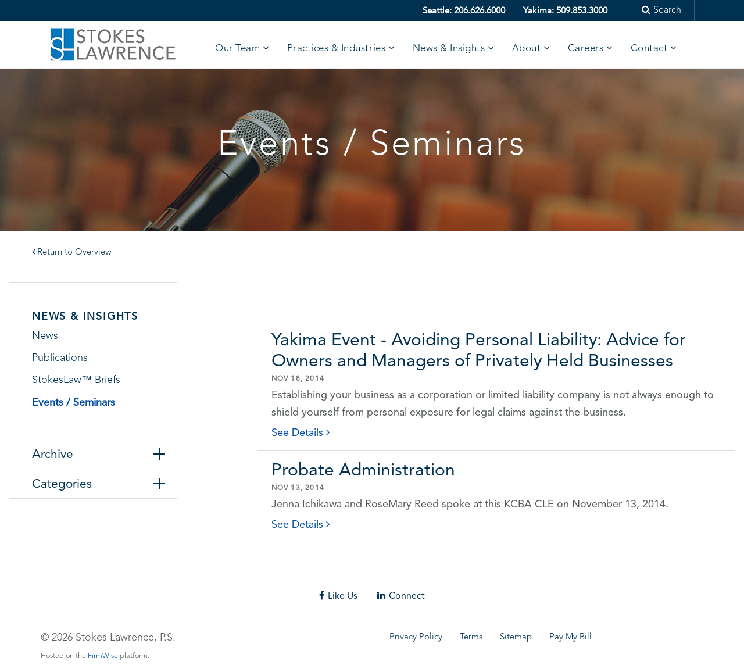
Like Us (338, 595)
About (526, 48)
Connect (401, 595)
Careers (586, 48)
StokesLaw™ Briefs (76, 380)
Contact (649, 48)
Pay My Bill (570, 637)
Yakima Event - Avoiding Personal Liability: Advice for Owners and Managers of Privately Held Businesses (478, 349)
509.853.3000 (581, 10)
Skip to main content (44, 8)
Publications (60, 358)
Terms (471, 637)
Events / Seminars (73, 402)
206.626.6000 (479, 10)
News (45, 336)
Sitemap (516, 637)
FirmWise (103, 656)
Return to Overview (72, 252)
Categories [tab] (62, 484)
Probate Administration (363, 469)
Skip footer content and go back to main (94, 574)
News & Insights (449, 48)
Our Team (237, 48)
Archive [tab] (52, 454)
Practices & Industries (336, 48)
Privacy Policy (415, 637)
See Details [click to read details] (300, 432)
